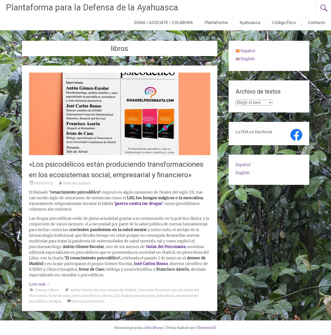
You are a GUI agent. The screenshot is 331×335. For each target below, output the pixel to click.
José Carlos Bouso (151, 263)
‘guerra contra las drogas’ (139, 203)
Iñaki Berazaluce (77, 183)
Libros (53, 290)
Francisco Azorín (169, 290)
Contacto (316, 22)
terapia (55, 301)
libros (107, 296)
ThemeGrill (206, 328)
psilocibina (165, 296)
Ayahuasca (250, 22)
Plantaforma (216, 22)
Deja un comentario (88, 301)
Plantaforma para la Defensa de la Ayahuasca (92, 7)
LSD (116, 296)
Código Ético (284, 22)
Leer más (39, 284)
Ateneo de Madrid (121, 290)
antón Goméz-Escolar (88, 290)
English (243, 172)
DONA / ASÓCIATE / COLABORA (163, 22)
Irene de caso (59, 296)
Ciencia (41, 290)
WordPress (154, 328)
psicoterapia (144, 296)
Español (243, 164)
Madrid (127, 296)
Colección (146, 290)
